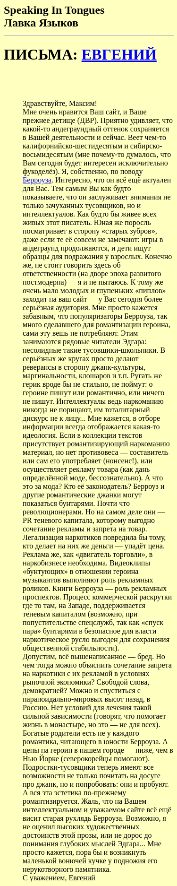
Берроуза (37, 180)
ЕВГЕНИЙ (119, 54)
